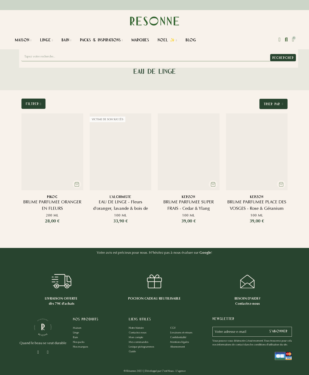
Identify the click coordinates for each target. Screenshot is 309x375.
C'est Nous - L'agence (174, 370)
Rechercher (283, 58)
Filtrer (32, 104)
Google (205, 252)
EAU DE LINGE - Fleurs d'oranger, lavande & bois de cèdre (120, 208)
